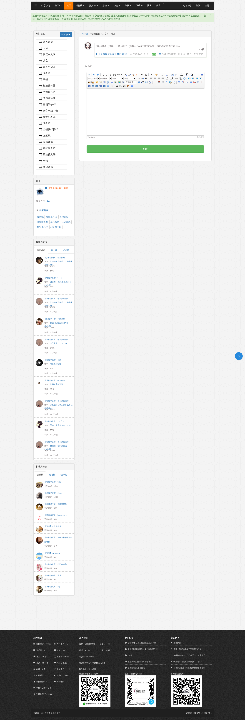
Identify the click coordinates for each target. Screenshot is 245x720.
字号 (126, 78)
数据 (128, 5)
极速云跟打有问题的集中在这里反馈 (143, 649)
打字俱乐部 (42, 227)
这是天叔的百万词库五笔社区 (140, 662)
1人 (48, 201)
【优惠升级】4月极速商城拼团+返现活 (189, 668)
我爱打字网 (55, 227)
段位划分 (177, 643)
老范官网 (54, 222)
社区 (69, 5)
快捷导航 (66, 34)
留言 (158, 5)
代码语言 (129, 82)
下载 (139, 5)
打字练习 (45, 5)
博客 (149, 5)
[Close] (211, 15)
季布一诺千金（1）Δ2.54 (60, 425)
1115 (68, 669)
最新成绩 (41, 250)
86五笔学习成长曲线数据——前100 (187, 662)
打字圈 (85, 34)
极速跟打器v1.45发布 (136, 668)
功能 (117, 5)
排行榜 (80, 5)
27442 (50, 694)
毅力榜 (52, 475)
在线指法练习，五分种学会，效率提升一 (190, 655)
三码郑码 (66, 222)
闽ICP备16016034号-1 (203, 713)
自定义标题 (92, 78)
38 (64, 650)
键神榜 (40, 475)
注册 (207, 5)
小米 (154, 54)
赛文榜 (93, 5)
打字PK (58, 5)
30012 (67, 675)
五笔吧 (40, 217)
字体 (114, 78)
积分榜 (63, 475)
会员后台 (189, 713)
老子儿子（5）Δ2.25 (58, 343)
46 (67, 682)
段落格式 (104, 78)
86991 (48, 644)
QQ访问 (187, 5)
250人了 (131, 655)
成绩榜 (66, 250)
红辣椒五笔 (42, 222)
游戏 (105, 5)
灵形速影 (64, 217)
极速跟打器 (51, 217)
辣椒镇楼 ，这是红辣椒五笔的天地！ (143, 643)
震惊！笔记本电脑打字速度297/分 (187, 649)
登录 (198, 5)
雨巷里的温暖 (55, 364)
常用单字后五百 (56, 384)
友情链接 (43, 210)
